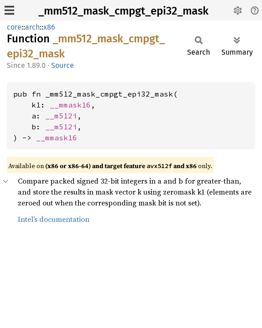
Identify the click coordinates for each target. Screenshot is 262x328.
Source (62, 65)
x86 (49, 27)
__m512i (61, 115)
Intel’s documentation (53, 219)
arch (32, 27)
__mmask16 (70, 104)
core (14, 27)
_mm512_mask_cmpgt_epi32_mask (123, 11)
